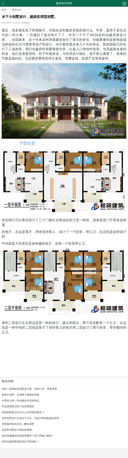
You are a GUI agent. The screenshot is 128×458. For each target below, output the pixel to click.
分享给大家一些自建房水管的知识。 (22, 400)
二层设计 (15, 323)
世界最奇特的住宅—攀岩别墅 (18, 424)
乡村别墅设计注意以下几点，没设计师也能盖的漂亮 (30, 418)
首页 (4, 9)
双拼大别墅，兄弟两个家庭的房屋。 (22, 394)
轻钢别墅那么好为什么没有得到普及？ (23, 412)
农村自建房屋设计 (112, 35)
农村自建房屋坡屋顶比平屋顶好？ (20, 441)
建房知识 (16, 9)
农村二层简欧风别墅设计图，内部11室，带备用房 (29, 388)
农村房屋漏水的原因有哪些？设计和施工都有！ (28, 435)
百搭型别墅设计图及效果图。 (18, 429)
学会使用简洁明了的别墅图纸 (18, 406)
